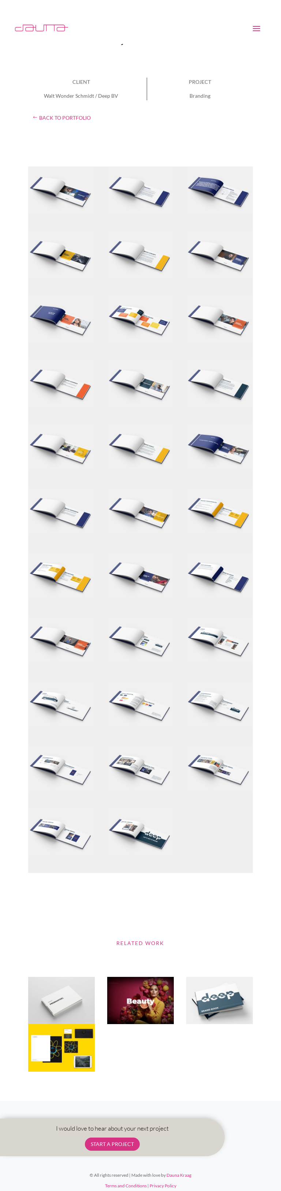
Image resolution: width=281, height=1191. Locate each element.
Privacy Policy (163, 1185)
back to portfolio (65, 118)
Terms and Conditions (126, 1185)
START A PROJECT (112, 1144)
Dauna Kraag (178, 1175)
